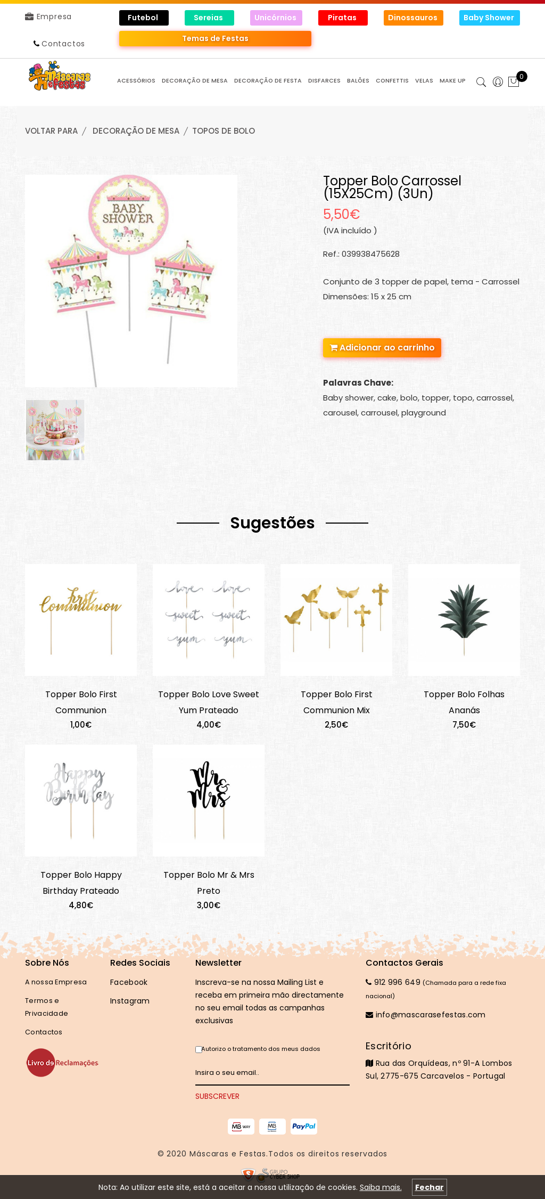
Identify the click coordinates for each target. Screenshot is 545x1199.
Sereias (209, 17)
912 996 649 (393, 982)
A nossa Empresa (56, 981)
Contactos (63, 43)
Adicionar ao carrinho (382, 347)
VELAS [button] (424, 81)
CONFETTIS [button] (392, 81)
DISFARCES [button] (324, 81)
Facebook (128, 982)
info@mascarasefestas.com (426, 1014)
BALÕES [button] (358, 81)
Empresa (48, 16)
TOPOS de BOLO (223, 130)
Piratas (343, 17)
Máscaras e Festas (227, 1153)
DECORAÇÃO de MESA (136, 130)
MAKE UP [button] (453, 81)
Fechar (429, 1187)
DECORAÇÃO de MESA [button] (195, 81)
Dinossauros (413, 17)
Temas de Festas (215, 38)
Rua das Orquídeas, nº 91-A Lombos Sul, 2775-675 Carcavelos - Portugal (443, 1060)
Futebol (144, 17)
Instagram (130, 1001)
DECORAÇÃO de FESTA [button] (268, 81)
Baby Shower (490, 17)
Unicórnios (276, 17)
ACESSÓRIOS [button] (136, 81)
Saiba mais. (381, 1187)
